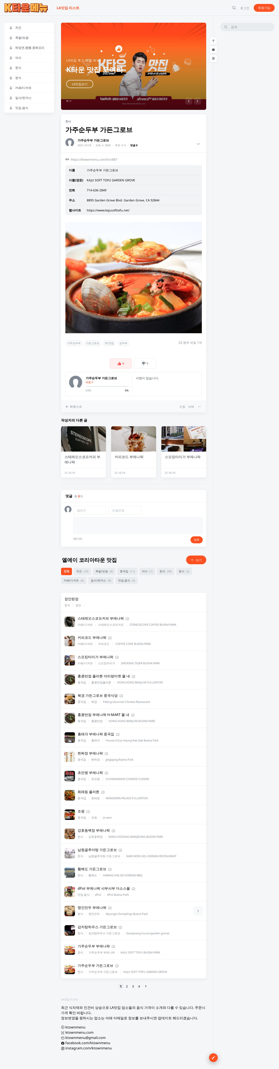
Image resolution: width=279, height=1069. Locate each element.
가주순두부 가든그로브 (93, 140)
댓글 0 (134, 145)
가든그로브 (92, 343)
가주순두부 (73, 343)
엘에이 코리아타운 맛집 (89, 559)
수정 (182, 406)
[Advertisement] (247, 100)
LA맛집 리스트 (69, 999)
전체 (66, 571)
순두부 (123, 343)
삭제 (191, 406)
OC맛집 (109, 343)
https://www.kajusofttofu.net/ (108, 210)
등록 (196, 540)
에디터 (77, 539)
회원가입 (264, 8)
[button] (188, 101)
